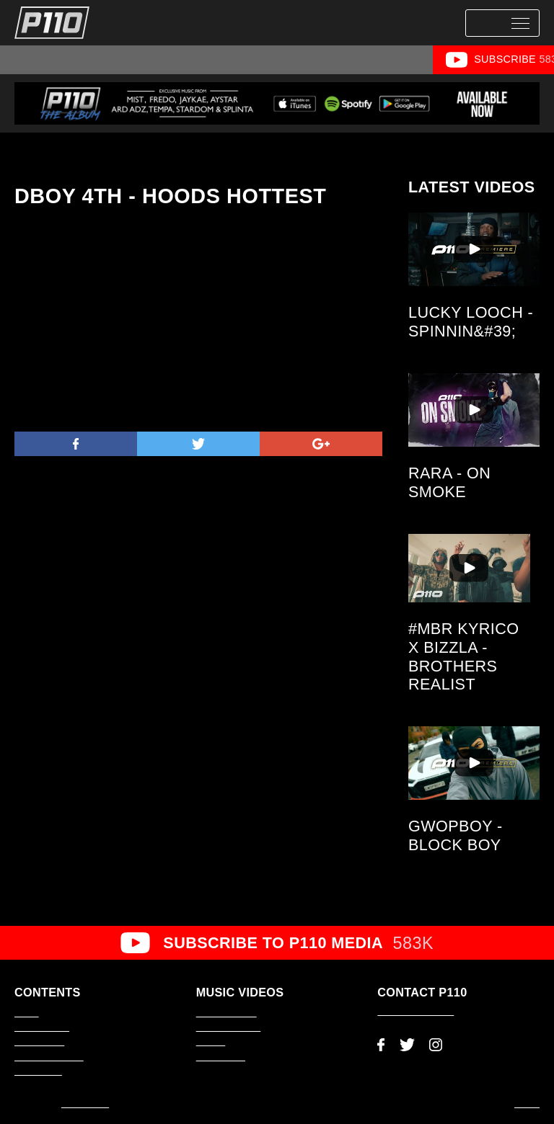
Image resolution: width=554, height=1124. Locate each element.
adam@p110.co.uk (415, 1012)
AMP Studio (85, 1104)
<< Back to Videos (56, 153)
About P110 (38, 1071)
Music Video (188, 59)
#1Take (248, 59)
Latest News (39, 1042)
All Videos (45, 59)
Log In (527, 1104)
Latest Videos (41, 1027)
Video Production (49, 1057)
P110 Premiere (114, 59)
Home (26, 1013)
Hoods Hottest (394, 59)
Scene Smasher (313, 59)
